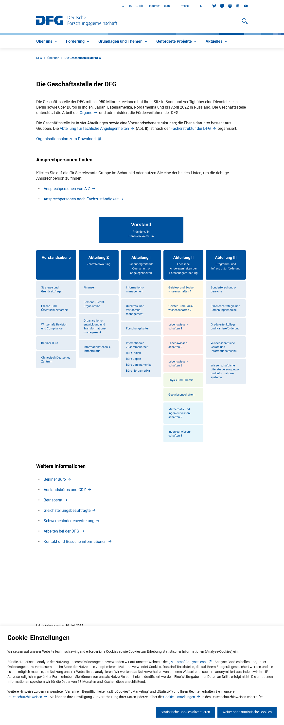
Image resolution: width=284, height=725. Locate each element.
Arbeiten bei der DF (64, 584)
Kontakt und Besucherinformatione (78, 594)
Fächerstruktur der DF (194, 181)
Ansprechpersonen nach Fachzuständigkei (84, 251)
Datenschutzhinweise (27, 697)
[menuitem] (47, 42)
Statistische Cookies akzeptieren (185, 712)
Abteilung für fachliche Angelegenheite (97, 181)
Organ (89, 165)
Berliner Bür (58, 532)
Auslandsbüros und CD (68, 542)
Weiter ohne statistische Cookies (247, 712)
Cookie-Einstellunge (182, 697)
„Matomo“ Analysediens (191, 662)
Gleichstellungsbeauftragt (70, 563)
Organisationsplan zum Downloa (69, 191)
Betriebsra (56, 553)
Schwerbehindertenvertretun (72, 574)
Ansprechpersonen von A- (70, 241)
